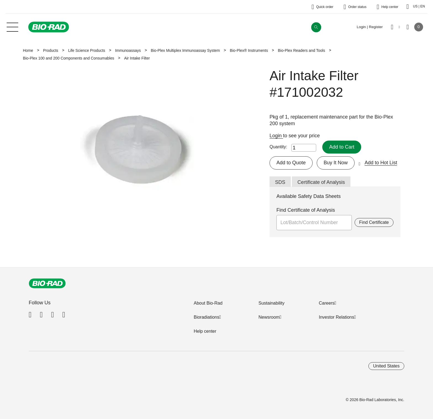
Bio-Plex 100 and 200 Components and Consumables (68, 58)
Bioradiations (206, 317)
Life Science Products (86, 50)
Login (276, 135)
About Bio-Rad (208, 303)
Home (28, 50)
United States (386, 366)
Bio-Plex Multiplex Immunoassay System (185, 50)
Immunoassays (128, 50)
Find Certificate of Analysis (305, 210)
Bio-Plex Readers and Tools (301, 50)
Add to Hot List (381, 162)
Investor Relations (336, 317)
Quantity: (278, 146)
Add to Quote (291, 162)
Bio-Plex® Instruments (249, 50)
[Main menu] (12, 26)
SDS (280, 182)
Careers (326, 303)
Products (50, 50)
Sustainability (271, 303)
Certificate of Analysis (321, 182)
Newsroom (268, 317)
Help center (205, 331)
